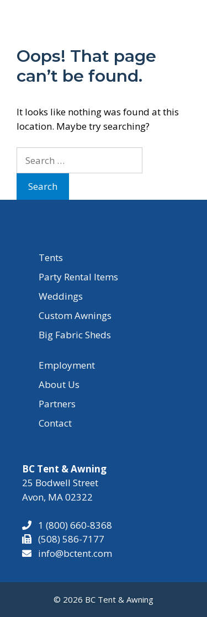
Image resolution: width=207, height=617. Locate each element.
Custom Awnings (75, 315)
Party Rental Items (78, 276)
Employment (67, 365)
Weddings (61, 296)
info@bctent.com (75, 553)
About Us (59, 384)
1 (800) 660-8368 (71, 525)
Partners (57, 403)
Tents (51, 257)
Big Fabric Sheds (75, 334)
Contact (55, 423)
